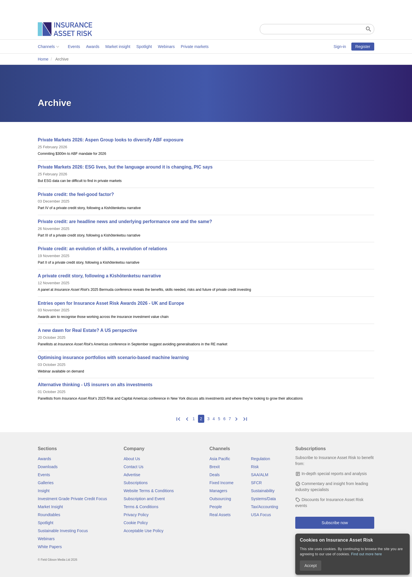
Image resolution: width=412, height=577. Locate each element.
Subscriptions (136, 482)
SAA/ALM (259, 474)
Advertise (132, 474)
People (215, 506)
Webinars (166, 46)
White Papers (50, 546)
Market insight (117, 46)
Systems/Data (263, 498)
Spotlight (144, 46)
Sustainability (263, 490)
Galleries (46, 482)
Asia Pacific (219, 458)
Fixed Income (221, 482)
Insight (43, 490)
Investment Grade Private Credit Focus (72, 498)
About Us (132, 458)
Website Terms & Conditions (149, 490)
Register (362, 46)
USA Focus (261, 514)
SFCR (256, 482)
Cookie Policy (136, 522)
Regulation (260, 458)
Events (74, 46)
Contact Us (133, 466)
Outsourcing (220, 498)
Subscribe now (335, 522)
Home (43, 59)
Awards (92, 46)
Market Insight (50, 506)
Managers (218, 490)
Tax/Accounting (264, 506)
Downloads (48, 466)
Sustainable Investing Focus (63, 530)
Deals (214, 474)
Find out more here (366, 554)
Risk (255, 466)
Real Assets (220, 514)
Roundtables (49, 514)
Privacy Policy (136, 514)
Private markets (194, 46)
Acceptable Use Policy (143, 530)
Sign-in (340, 46)
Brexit (214, 466)
